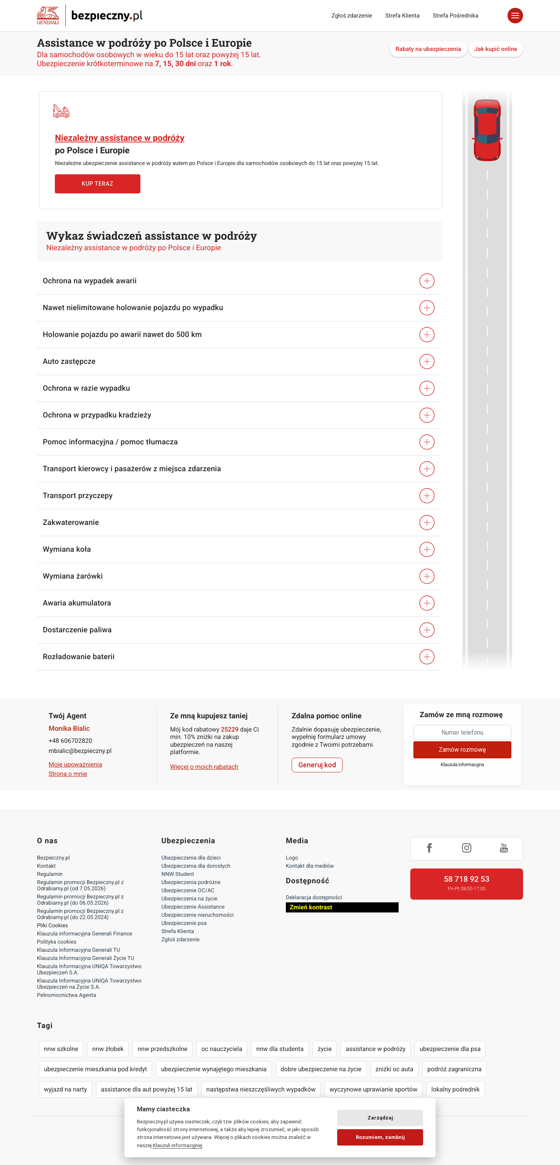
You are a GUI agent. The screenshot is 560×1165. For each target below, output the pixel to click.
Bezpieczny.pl (53, 858)
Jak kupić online (495, 49)
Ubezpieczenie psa (183, 923)
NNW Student (177, 874)
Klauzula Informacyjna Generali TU (78, 950)
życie (325, 1049)
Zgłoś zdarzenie (351, 15)
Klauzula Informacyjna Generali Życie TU (85, 958)
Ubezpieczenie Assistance (193, 907)
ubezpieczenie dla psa (450, 1049)
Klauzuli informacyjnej (177, 1145)
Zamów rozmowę (462, 749)
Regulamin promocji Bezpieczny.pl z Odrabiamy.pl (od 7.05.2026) (80, 885)
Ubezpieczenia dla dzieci (191, 858)
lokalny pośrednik (455, 1089)
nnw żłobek (108, 1049)
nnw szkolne (61, 1049)
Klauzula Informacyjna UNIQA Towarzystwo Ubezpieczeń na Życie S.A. (89, 984)
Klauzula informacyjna (462, 765)
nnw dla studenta (280, 1049)
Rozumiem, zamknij (380, 1137)
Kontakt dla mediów (310, 866)
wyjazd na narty (65, 1089)
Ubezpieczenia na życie (189, 899)
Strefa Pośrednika (455, 15)
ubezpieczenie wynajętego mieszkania (214, 1069)
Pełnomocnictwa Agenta (66, 995)
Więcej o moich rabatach (204, 766)
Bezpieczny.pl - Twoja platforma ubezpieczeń (89, 15)
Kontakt (46, 866)
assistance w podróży (376, 1049)
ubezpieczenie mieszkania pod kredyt (95, 1069)
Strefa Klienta (402, 15)
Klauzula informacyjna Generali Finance (84, 934)
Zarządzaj (380, 1118)
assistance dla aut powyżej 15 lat (146, 1089)
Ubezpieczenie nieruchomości (197, 915)
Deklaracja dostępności (314, 898)
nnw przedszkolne (162, 1049)
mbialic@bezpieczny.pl (80, 750)
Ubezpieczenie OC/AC (187, 891)
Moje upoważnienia (75, 764)
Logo (292, 858)
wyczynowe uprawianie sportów (374, 1089)
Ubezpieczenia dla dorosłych (195, 866)
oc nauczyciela (221, 1049)
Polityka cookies (56, 942)
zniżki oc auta (395, 1069)
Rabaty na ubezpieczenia (428, 49)
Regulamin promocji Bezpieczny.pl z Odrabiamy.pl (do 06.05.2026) (80, 900)
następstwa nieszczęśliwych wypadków (261, 1089)
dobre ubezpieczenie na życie (321, 1069)
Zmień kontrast (311, 907)
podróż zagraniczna (454, 1069)
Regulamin (50, 874)
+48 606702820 (70, 740)
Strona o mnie (68, 773)
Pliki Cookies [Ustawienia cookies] (52, 925)
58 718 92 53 (466, 879)
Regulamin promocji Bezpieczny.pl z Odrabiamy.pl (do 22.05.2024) (80, 914)
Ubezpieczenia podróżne (190, 882)
